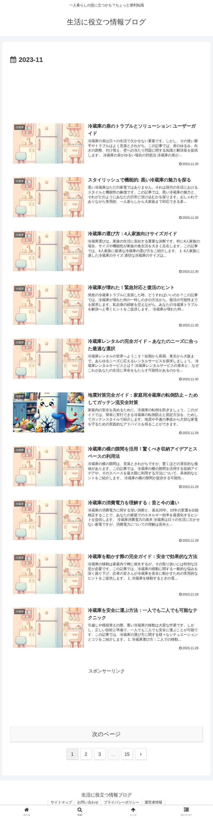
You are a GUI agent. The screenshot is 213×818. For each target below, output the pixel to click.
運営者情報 (153, 802)
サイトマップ (61, 802)
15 (126, 754)
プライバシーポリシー (121, 802)
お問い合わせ (88, 802)
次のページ (106, 734)
